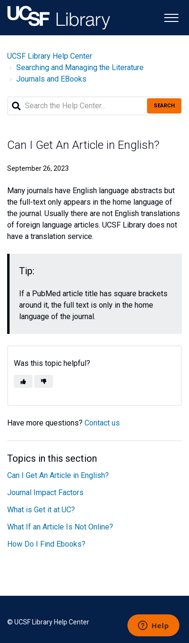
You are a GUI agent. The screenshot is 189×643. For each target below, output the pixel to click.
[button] (171, 17)
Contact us (102, 422)
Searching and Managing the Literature (80, 67)
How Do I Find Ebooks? (46, 544)
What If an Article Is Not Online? (60, 526)
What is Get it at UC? (41, 509)
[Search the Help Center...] (94, 105)
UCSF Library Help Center (49, 56)
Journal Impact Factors (45, 492)
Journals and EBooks (51, 78)
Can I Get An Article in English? (58, 475)
